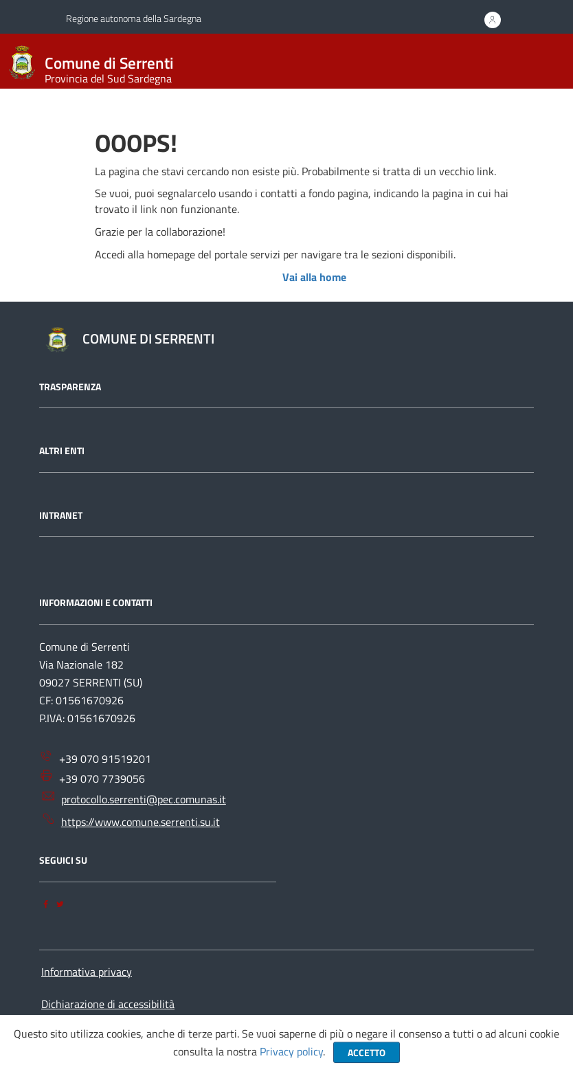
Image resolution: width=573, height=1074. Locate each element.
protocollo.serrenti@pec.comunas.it (133, 798)
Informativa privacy (86, 971)
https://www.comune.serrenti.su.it (130, 821)
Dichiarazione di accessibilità (108, 1004)
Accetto (366, 1052)
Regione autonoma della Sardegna (133, 18)
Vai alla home (314, 277)
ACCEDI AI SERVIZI (491, 24)
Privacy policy (291, 1051)
